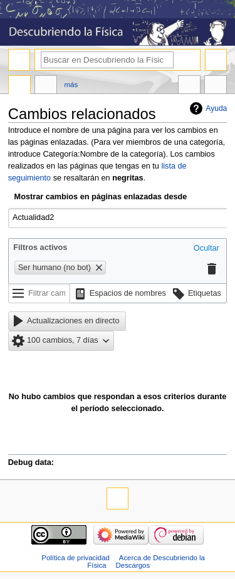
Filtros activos (40, 247)
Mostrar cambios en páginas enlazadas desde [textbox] (100, 196)
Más (71, 84)
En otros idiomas (189, 86)
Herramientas (215, 86)
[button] (206, 249)
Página (19, 86)
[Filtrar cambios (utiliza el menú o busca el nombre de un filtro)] (39, 293)
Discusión (45, 86)
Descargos (133, 565)
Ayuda (216, 108)
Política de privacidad (75, 557)
